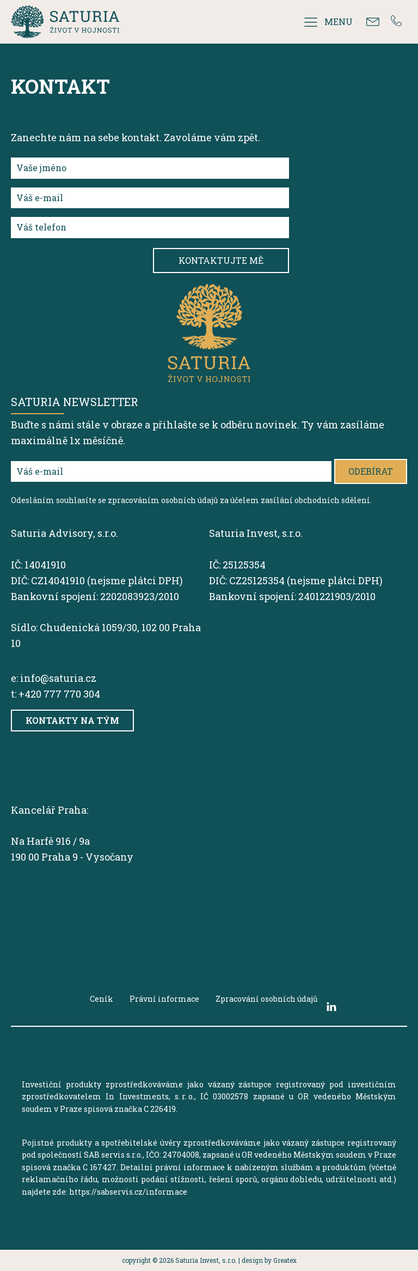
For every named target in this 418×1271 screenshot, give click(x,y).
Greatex (285, 1260)
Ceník (101, 999)
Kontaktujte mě (221, 260)
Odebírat (370, 471)
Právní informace (164, 999)
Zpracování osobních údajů (267, 999)
